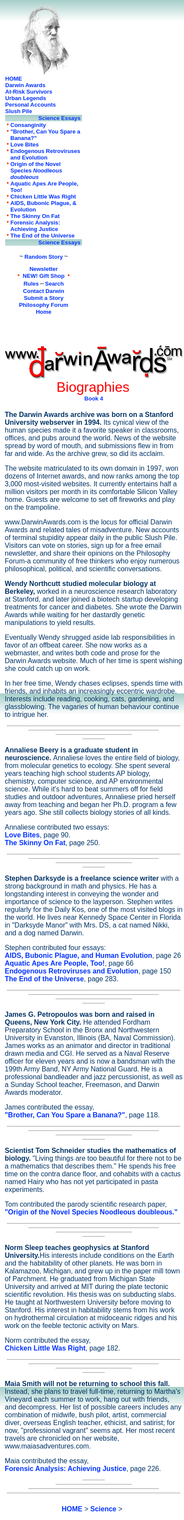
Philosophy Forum (43, 305)
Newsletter (43, 269)
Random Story (44, 257)
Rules (30, 283)
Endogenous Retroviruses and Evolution (45, 154)
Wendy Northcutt (33, 583)
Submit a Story (43, 298)
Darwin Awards (25, 85)
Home (43, 312)
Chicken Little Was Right (43, 196)
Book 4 (93, 398)
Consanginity (28, 125)
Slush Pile (18, 111)
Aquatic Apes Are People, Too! (55, 963)
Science (103, 1509)
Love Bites (24, 144)
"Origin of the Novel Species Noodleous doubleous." (91, 1212)
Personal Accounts (30, 104)
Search (54, 283)
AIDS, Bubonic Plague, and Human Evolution (78, 955)
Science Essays (60, 118)
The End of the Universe (42, 235)
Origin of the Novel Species (36, 170)
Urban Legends (25, 98)
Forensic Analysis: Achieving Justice (35, 225)
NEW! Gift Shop (44, 276)
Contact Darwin (43, 291)
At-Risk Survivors (28, 91)
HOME (13, 78)
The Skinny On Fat (35, 216)
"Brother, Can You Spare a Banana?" (65, 1115)
